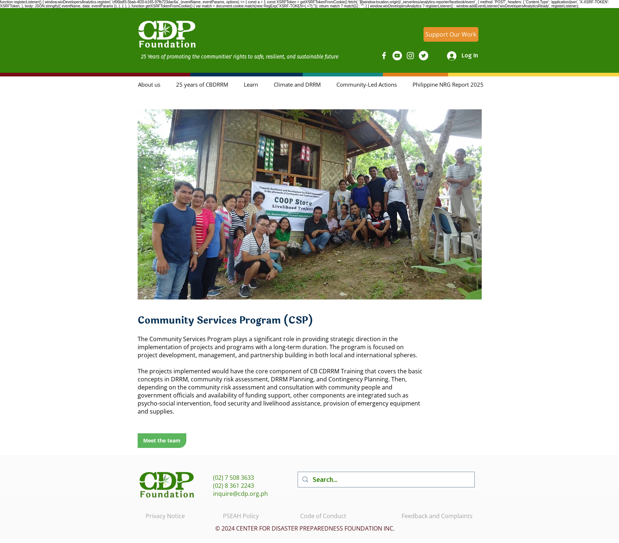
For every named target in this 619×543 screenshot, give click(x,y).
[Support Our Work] (451, 34)
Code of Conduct (323, 516)
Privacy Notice (165, 516)
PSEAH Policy (241, 516)
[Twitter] (423, 55)
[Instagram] (410, 55)
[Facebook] (384, 55)
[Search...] (386, 479)
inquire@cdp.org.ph (240, 494)
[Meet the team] (162, 440)
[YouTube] (397, 55)
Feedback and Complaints (437, 516)
